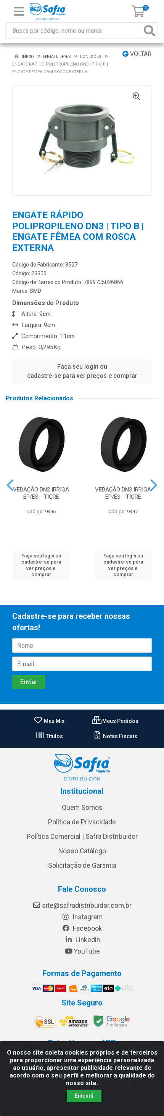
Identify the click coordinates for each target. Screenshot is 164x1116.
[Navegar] (10, 485)
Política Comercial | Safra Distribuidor (82, 836)
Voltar (136, 54)
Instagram (82, 917)
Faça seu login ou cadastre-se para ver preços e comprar (82, 371)
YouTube (82, 951)
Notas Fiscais (115, 736)
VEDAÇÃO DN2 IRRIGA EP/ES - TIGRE (41, 493)
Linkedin (82, 940)
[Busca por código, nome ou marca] (74, 31)
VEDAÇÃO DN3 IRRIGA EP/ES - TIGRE (123, 493)
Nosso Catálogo (82, 851)
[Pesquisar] (149, 31)
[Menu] (19, 11)
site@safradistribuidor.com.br (82, 905)
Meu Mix (49, 721)
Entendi (84, 1096)
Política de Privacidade (82, 822)
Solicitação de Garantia (82, 865)
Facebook (82, 928)
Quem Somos (82, 807)
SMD (35, 291)
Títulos (49, 736)
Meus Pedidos (115, 721)
